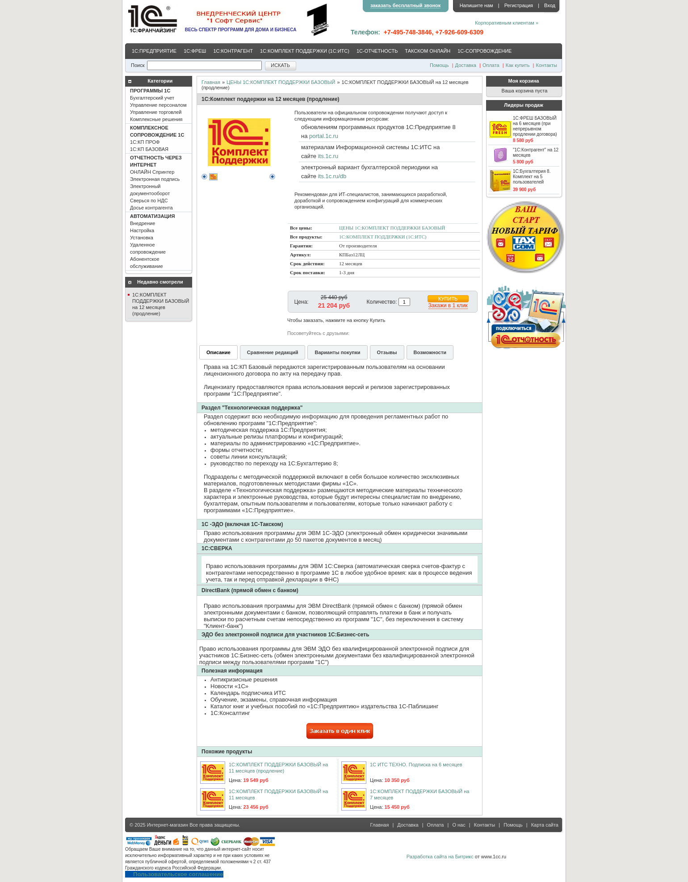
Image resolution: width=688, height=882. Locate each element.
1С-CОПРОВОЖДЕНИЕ (484, 51)
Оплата (490, 65)
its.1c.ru (328, 156)
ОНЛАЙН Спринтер (156, 182)
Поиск (137, 65)
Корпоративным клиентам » (506, 22)
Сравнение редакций (272, 352)
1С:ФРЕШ (195, 51)
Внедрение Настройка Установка (152, 241)
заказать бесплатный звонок (405, 5)
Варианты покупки (337, 352)
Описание (218, 352)
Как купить (518, 65)
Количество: (382, 302)
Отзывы (387, 352)
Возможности (430, 352)
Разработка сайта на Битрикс (440, 856)
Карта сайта (544, 825)
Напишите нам (476, 5)
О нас (458, 825)
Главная (210, 82)
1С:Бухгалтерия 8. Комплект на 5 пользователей (531, 176)
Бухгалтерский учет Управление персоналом (158, 105)
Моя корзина (523, 81)
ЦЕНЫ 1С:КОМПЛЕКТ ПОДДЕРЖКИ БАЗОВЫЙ (281, 82)
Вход (549, 5)
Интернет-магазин (167, 825)
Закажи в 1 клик (448, 305)
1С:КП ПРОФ (157, 138)
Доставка (465, 65)
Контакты (546, 65)
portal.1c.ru (323, 136)
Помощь (439, 65)
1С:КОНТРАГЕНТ (233, 51)
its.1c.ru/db (332, 176)
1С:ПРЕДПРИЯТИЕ (154, 51)
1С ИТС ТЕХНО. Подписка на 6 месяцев (416, 764)
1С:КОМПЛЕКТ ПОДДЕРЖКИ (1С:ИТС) (304, 51)
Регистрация (518, 5)
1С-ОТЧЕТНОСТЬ (377, 51)
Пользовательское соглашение (178, 874)
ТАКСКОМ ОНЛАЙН (427, 51)
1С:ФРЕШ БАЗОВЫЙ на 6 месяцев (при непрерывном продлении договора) (535, 126)
